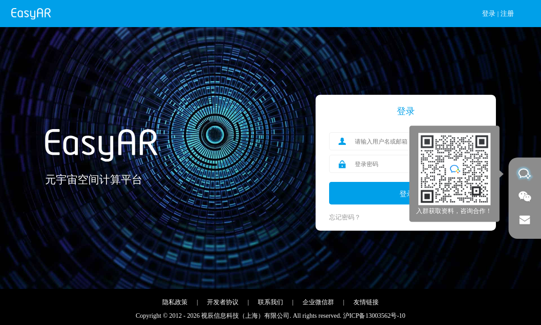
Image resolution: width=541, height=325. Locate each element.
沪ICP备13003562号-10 (374, 315)
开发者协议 (222, 302)
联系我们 (270, 302)
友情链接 (366, 302)
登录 (488, 13)
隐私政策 (175, 302)
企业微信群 (318, 302)
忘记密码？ (345, 217)
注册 (507, 13)
